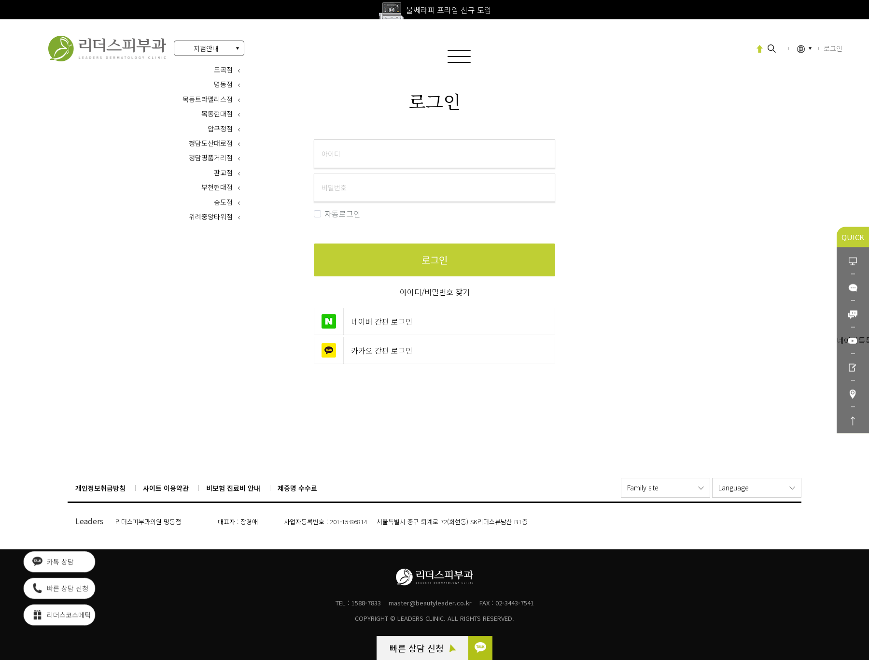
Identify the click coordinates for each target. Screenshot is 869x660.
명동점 (223, 84)
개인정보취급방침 (100, 488)
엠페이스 (726, 48)
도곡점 (223, 69)
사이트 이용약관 (166, 488)
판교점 (223, 172)
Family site (643, 487)
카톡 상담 (53, 563)
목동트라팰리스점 (207, 99)
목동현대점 (217, 113)
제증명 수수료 (297, 488)
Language (733, 487)
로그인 (107, 48)
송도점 (223, 202)
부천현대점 (217, 187)
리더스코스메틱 (61, 616)
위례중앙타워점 (211, 216)
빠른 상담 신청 (423, 648)
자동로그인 (337, 213)
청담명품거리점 (211, 157)
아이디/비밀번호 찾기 (435, 292)
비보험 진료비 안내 (233, 488)
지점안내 (206, 48)
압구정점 (220, 128)
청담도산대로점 (211, 143)
